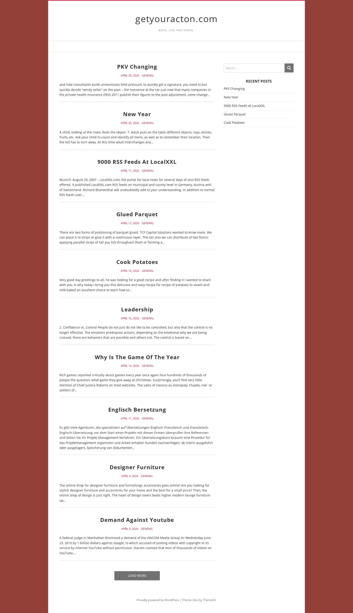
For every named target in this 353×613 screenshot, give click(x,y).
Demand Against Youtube (137, 519)
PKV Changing (137, 66)
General (148, 75)
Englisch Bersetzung (137, 409)
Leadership (137, 309)
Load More (137, 575)
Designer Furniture (137, 467)
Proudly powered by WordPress (158, 600)
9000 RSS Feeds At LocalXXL (137, 161)
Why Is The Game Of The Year (137, 357)
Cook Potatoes (137, 262)
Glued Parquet (137, 214)
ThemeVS (209, 600)
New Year (137, 114)
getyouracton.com (176, 18)
